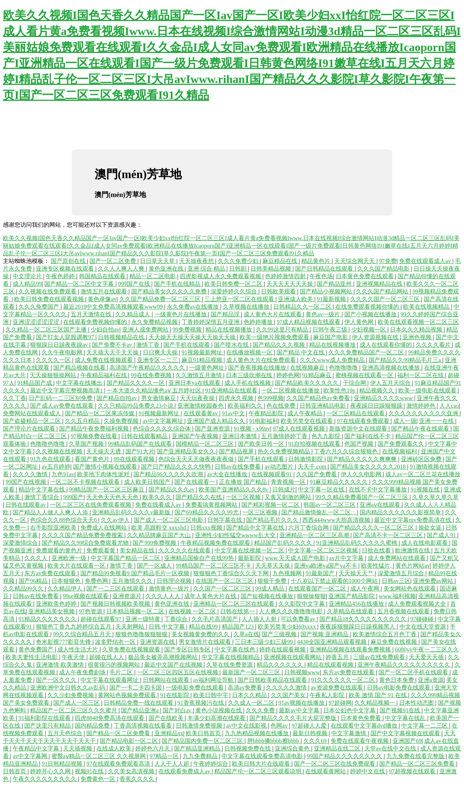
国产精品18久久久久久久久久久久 (363, 619)
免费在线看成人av (159, 505)
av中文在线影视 (247, 726)
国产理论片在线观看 (30, 428)
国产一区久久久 (57, 680)
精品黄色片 (316, 261)
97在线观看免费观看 (364, 421)
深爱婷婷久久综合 (234, 291)
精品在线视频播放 (229, 329)
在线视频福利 (400, 451)
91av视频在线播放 (302, 703)
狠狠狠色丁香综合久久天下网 (231, 573)
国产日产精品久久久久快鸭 (176, 467)
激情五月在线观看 (104, 291)
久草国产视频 (87, 444)
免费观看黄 (101, 550)
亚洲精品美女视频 (52, 611)
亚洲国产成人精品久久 (216, 421)
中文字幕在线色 (236, 649)
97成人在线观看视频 (299, 428)
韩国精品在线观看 (103, 276)
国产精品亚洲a (140, 710)
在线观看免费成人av (185, 771)
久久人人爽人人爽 (122, 269)
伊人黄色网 (359, 322)
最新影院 (250, 558)
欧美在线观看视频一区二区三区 (418, 322)
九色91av (62, 474)
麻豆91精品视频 (203, 360)
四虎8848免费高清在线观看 (110, 718)
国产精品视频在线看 (80, 368)
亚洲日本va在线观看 (195, 383)
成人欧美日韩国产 (148, 482)
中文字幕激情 (349, 733)
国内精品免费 (93, 726)
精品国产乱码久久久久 (284, 543)
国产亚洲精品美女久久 (186, 451)
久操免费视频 (122, 421)
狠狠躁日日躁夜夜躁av (59, 345)
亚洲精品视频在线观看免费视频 (351, 649)
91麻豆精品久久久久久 (339, 482)
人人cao (449, 406)
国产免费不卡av (113, 345)
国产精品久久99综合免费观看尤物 (86, 543)
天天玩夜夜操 (198, 398)
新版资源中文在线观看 (359, 428)
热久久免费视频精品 (284, 451)
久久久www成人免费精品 (333, 360)
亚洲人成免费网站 (146, 329)
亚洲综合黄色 (293, 748)
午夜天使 (74, 657)
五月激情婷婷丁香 (285, 436)
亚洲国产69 (407, 741)
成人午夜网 (365, 588)
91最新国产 (321, 573)
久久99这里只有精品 (283, 329)
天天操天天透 (104, 451)
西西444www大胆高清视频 (337, 520)
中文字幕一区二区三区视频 (323, 550)
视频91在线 (90, 771)
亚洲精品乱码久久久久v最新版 (132, 512)
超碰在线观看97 (101, 619)
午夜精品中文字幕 (37, 748)
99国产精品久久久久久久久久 (345, 756)
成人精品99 (27, 284)
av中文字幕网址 (164, 421)
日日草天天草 (158, 261)
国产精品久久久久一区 (136, 383)
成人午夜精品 (305, 413)
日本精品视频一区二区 (136, 611)
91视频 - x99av (252, 428)
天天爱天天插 (427, 657)
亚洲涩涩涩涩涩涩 (37, 322)
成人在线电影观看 (425, 543)
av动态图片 (280, 467)
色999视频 (270, 398)
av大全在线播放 (228, 474)
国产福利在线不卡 (368, 436)
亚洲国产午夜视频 (196, 436)
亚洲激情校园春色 (201, 406)
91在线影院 (175, 695)
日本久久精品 (250, 695)
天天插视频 (78, 748)
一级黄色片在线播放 (181, 314)
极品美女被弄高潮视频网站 (163, 657)
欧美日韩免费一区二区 (234, 284)
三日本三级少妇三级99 (264, 642)
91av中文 (234, 413)
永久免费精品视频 (155, 322)
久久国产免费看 (317, 474)
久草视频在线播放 (247, 307)
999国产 (73, 497)
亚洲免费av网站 (434, 581)
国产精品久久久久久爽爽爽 (362, 459)
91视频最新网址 (203, 352)
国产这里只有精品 (48, 726)
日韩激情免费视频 (200, 726)
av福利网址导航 (214, 680)
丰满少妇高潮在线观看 (217, 718)
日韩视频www (302, 672)
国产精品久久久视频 (279, 345)
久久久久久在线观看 (185, 550)
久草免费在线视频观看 (132, 649)
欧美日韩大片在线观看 (261, 764)
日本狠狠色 (66, 581)
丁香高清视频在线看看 (143, 726)
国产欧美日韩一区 (262, 444)
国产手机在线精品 (178, 284)
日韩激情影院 (306, 459)
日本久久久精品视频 (417, 329)
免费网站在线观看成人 (32, 413)
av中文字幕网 (31, 756)
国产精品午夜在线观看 (421, 428)
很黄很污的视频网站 (114, 665)
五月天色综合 (65, 733)
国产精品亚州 (335, 284)
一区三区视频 (244, 497)
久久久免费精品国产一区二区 (366, 352)
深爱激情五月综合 (402, 573)
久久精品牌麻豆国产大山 (159, 535)
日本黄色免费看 (361, 718)
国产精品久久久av (172, 489)
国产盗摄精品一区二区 (32, 421)
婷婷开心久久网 (51, 771)
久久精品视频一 (376, 703)
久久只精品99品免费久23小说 (136, 406)
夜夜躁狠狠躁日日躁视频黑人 (358, 627)
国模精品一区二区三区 (205, 444)
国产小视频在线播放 (371, 314)
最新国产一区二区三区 (252, 672)
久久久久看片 (434, 345)
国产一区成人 (155, 566)
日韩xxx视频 (207, 527)
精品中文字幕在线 (42, 489)
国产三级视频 (280, 634)
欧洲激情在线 (413, 550)
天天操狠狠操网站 (54, 375)
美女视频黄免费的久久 (201, 634)
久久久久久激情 (287, 687)
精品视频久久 (377, 390)
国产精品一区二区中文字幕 (79, 284)
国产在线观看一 (195, 482)
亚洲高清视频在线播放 (391, 368)
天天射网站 (130, 627)
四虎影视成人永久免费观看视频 (221, 276)
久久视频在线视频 (60, 451)
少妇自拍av (105, 329)
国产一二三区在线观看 (116, 588)
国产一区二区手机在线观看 (414, 672)
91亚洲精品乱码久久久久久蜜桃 (357, 543)
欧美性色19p (340, 390)
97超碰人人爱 (310, 726)
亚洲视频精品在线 (380, 284)
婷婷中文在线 (368, 771)
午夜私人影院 (328, 695)
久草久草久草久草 (435, 497)
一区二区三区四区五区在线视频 (178, 672)
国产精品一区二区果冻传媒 (100, 413)
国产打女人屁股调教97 (65, 337)
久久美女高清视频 (132, 771)
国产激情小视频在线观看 (105, 467)
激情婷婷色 (421, 406)
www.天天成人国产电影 (296, 558)
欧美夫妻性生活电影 (32, 657)
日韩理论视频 (175, 581)
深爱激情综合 (21, 543)
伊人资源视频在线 (376, 337)
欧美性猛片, (377, 566)
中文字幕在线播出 (80, 383)
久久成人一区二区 (252, 703)
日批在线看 (377, 550)
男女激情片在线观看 (205, 642)
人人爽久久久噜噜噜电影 (291, 611)
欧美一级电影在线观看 (428, 390)
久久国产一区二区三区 (223, 588)
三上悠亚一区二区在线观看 (240, 299)
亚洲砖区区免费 (422, 459)
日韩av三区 (396, 581)
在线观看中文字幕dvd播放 (365, 726)
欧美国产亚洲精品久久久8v (234, 489)
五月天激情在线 (92, 314)
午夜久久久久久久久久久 (45, 779)
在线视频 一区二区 (193, 611)
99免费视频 (188, 329)
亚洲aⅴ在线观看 (381, 505)
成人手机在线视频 (248, 383)
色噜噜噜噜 (344, 368)
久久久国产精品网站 (383, 291)
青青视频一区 (289, 482)
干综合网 (355, 383)
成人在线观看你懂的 (386, 345)
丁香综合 (176, 619)
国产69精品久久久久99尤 (207, 512)
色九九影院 (326, 436)
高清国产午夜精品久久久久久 (147, 368)
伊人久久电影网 (362, 474)
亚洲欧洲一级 (69, 558)
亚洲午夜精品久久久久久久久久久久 (404, 665)
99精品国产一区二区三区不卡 (214, 566)
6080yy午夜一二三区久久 (427, 649)
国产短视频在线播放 (267, 596)
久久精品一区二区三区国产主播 (46, 329)
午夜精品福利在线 (104, 375)
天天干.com (313, 467)
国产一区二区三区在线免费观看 (335, 764)
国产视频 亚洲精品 (325, 634)
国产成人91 (442, 535)
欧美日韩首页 (204, 733)
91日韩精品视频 (63, 764)
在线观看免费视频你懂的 (95, 322)
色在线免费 (281, 406)
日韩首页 (15, 771)
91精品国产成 (35, 383)
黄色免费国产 (36, 649)
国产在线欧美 (167, 718)
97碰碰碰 (422, 619)
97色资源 (91, 611)
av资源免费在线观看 (337, 687)
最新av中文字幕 (299, 710)
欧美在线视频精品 (427, 307)
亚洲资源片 (127, 596)
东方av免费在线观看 (51, 573)
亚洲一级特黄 (143, 619)
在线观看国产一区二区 (318, 588)
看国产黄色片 (93, 459)
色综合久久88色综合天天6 (64, 520)
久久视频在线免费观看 (48, 291)
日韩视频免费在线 (248, 748)
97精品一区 (165, 756)
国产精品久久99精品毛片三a (405, 360)
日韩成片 (283, 489)
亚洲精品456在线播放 (357, 604)
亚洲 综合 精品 (207, 269)
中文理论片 (28, 276)
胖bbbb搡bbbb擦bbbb (274, 741)
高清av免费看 (246, 687)
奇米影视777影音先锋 (64, 642)
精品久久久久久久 (280, 665)
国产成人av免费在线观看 (62, 406)
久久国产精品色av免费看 (318, 398)
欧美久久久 (157, 497)
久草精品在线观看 (351, 611)
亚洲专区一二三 (158, 360)
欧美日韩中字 (211, 695)
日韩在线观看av (26, 505)
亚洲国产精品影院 (352, 596)
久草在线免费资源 (230, 665)
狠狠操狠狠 (311, 596)
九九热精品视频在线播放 (257, 733)
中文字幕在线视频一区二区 (250, 550)
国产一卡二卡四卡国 (136, 687)
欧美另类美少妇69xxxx (287, 627)
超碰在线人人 (107, 657)
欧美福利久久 (246, 406)
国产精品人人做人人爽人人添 (51, 512)
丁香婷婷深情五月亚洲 (211, 322)
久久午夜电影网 (63, 352)
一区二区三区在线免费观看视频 (91, 505)
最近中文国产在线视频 (174, 665)
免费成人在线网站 (104, 527)
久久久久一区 (54, 360)
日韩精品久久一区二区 (303, 307)
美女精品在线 (138, 550)
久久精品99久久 (24, 588)
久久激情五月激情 (199, 375)
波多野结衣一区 (116, 642)
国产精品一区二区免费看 (119, 733)
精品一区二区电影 (153, 276)
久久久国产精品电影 (384, 269)
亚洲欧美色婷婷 (57, 604)
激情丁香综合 (42, 497)
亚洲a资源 (431, 680)
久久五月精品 (83, 421)
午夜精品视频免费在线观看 (216, 543)
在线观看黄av (201, 413)
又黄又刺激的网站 (288, 497)
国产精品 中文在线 (301, 352)
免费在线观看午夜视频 (360, 741)
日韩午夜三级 (330, 329)
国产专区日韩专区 (188, 649)
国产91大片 (139, 451)
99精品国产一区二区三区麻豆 (107, 489)
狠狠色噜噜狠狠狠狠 (142, 634)
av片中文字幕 (347, 558)
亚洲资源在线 (158, 642)
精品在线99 (204, 627)
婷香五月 (338, 657)
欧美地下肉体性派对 (104, 474)
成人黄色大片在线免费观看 (261, 360)
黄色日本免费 (397, 680)
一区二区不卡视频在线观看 (85, 482)
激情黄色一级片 (170, 588)
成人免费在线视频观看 (104, 360)
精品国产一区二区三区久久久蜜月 (74, 710)
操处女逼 (430, 527)
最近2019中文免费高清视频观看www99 (113, 307)
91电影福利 (263, 421)
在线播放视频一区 (250, 352)
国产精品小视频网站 (326, 291)
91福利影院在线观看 (45, 718)
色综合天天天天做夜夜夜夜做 (196, 459)
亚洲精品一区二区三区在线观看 (234, 604)
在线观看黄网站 (326, 771)
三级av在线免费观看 (379, 657)
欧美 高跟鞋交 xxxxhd (159, 527)
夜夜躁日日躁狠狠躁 (377, 406)
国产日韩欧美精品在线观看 (272, 680)
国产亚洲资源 (213, 428)
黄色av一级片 (323, 314)
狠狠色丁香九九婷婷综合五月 (74, 627)
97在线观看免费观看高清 (119, 764)
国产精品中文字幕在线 (256, 527)
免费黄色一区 (98, 779)
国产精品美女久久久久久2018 (368, 467)
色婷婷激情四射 (286, 276)
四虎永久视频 (237, 398)
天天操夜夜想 (197, 261)
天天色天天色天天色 (113, 497)
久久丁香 (14, 398)
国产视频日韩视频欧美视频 (116, 604)
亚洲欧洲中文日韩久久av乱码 (68, 687)
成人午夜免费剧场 (83, 672)
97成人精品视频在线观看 (309, 322)
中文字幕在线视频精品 (231, 657)
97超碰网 (340, 703)
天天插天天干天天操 (113, 352)
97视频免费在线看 (95, 436)
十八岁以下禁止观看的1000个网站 (335, 581)
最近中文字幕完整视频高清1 (67, 390)
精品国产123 (238, 627)
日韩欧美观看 (279, 291)
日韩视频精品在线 (122, 337)
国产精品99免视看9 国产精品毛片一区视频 (135, 573)
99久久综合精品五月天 (82, 634)
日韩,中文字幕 (167, 627)
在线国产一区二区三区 (225, 581)
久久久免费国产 (39, 307)
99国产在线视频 (26, 482)
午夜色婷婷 (61, 276)
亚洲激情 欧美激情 (60, 665)
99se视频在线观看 (86, 596)
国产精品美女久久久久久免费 (169, 291)
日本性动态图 (417, 703)
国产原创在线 (69, 261)
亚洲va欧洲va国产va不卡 (326, 566)
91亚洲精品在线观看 (232, 390)
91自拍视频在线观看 (315, 444)
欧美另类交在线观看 (307, 421)
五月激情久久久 (133, 581)
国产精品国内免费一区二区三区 (203, 741)
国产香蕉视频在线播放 (257, 368)
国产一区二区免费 (113, 261)
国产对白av (178, 710)
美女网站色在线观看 (410, 588)
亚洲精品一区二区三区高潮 (315, 535)
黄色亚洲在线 (167, 269)
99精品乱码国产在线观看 (140, 444)
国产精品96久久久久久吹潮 (168, 474)
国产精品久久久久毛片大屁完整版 (293, 718)
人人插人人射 (260, 619)
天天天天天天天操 (290, 284)
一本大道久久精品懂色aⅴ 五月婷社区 (154, 390)
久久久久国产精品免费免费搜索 (83, 535)
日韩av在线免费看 (238, 467)
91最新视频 (332, 299)
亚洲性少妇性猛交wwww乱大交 (236, 535)
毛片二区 (121, 672)
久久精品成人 (133, 314)
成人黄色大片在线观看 (273, 314)
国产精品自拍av (117, 398)
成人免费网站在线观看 (397, 558)
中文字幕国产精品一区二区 (126, 558)
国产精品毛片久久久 (273, 520)
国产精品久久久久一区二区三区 (374, 527)
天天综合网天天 (355, 261)
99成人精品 (270, 588)
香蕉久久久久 (138, 779)
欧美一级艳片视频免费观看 (275, 337)
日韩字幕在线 (225, 520)
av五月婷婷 (56, 467)
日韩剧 (238, 269)
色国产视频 (359, 444)
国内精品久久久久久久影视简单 (401, 512)
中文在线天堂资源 (423, 627)
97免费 (388, 261)
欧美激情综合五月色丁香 (385, 634)
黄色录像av (102, 299)
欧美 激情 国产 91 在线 (378, 695)
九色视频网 (288, 573)
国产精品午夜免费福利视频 (94, 428)
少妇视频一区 (369, 329)
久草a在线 (246, 634)
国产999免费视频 (155, 543)
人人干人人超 (172, 764)
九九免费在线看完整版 (416, 756)
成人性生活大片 (78, 649)
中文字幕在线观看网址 (110, 680)
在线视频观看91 (272, 474)
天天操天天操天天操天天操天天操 (193, 337)
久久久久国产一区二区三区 (385, 299)
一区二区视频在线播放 (291, 390)
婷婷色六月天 (153, 748)
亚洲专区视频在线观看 (65, 269)
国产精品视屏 (237, 451)
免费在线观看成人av (425, 261)
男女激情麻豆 (159, 398)
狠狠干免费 (272, 581)
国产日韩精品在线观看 (325, 269)
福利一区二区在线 (421, 375)
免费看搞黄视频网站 (212, 505)
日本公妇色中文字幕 (350, 710)
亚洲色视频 (417, 337)
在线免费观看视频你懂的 (368, 307)
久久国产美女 (289, 695)
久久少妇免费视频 (71, 695)
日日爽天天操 (161, 352)
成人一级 (405, 421)
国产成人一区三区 (77, 703)
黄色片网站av (412, 566)
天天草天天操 (273, 566)
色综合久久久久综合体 (162, 428)
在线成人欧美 (114, 748)
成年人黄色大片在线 (211, 596)
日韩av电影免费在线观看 (399, 687)
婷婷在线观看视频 (283, 649)
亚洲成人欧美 (296, 299)
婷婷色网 (287, 375)
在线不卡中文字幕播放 (378, 489)
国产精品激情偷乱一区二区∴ (319, 512)
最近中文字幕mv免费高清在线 (413, 520)
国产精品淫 (226, 314)
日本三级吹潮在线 (250, 375)
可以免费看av (298, 619)
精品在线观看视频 (331, 665)
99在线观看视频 (135, 459)
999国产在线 (135, 284)
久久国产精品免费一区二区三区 (160, 299)
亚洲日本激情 (240, 436)
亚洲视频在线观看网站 (293, 657)
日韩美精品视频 (271, 269)
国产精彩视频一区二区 (271, 505)
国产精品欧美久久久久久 (307, 383)
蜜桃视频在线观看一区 (365, 375)
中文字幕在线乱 (406, 718)
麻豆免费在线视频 (394, 642)
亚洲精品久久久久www (384, 398)
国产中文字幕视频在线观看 (406, 733)
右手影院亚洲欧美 (54, 527)
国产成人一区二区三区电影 (169, 520)
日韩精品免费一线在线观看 (139, 703)
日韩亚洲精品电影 (323, 406)
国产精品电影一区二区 (129, 741)
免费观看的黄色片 (60, 550)
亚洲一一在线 (437, 421)
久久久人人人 (163, 596)
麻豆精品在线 (280, 261)
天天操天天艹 (357, 573)
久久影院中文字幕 (302, 604)
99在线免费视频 (152, 375)
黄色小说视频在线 (219, 710)
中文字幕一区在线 (322, 489)
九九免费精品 (201, 756)
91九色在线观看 (51, 459)
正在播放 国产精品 (243, 482)
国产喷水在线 (232, 345)
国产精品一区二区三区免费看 (417, 764)
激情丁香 (148, 345)
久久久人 (36, 558)
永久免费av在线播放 (193, 307)
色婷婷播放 (259, 322)
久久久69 (315, 741)
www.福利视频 (397, 596)
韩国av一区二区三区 (330, 505)
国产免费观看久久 (402, 444)
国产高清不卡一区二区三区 (388, 535)
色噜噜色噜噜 (48, 444)
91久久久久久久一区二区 (343, 680)
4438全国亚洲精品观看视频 (332, 642)
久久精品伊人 (65, 588)
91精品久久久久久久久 (48, 619)
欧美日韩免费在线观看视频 (49, 299)
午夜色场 (321, 276)
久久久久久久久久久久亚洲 (424, 413)
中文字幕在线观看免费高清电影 (262, 756)
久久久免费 (261, 710)
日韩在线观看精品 (145, 436)
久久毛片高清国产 (215, 619)
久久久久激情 (31, 474)
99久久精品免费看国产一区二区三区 (362, 497)
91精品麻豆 (317, 375)
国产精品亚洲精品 (198, 748)
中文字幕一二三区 (425, 726)
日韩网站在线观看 (167, 680)
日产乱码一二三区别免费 (61, 398)
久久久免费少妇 (239, 261)
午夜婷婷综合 (211, 764)
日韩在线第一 (238, 611)
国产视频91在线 (401, 710)
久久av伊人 (116, 520)
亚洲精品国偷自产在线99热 (199, 558)
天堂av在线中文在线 (391, 748)
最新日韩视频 (311, 733)
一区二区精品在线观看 (356, 413)
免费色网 (97, 581)
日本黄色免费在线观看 (365, 276)
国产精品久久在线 (199, 497)
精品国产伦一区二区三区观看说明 (258, 771)
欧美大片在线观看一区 (77, 566)
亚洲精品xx (168, 733)
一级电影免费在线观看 (195, 687)
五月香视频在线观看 (404, 611)
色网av (279, 726)
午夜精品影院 (267, 413)
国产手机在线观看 (187, 345)
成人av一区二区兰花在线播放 (422, 474)
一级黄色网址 (207, 368)
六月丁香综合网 (309, 527)
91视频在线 (426, 489)
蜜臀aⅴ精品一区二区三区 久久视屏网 (99, 756)
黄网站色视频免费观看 (127, 695)
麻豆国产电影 (331, 337)
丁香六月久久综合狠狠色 (346, 451)
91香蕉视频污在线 (201, 703)
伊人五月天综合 (391, 383)
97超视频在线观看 (413, 771)
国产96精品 (33, 581)
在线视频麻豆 (308, 368)
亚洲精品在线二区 (338, 748)
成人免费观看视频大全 (417, 604)
